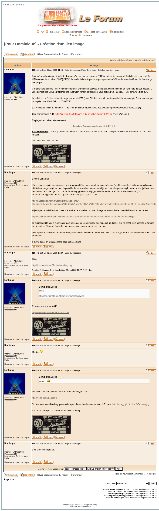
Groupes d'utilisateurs (95, 32)
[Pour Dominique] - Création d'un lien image (44, 44)
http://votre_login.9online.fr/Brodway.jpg (131, 404)
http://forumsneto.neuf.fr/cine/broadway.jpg (52, 265)
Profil (73, 35)
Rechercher (52, 32)
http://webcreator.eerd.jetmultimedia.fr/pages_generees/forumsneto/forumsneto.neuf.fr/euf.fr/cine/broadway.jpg (83, 216)
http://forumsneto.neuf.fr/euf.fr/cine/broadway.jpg (61, 296)
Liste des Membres (72, 32)
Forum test (76, 54)
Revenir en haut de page (16, 166)
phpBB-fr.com (86, 507)
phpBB (74, 504)
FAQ (40, 32)
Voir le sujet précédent (121, 60)
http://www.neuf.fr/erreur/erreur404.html (50, 312)
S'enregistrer (117, 32)
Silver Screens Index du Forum (52, 54)
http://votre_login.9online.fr (44, 398)
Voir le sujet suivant (145, 60)
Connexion (85, 35)
